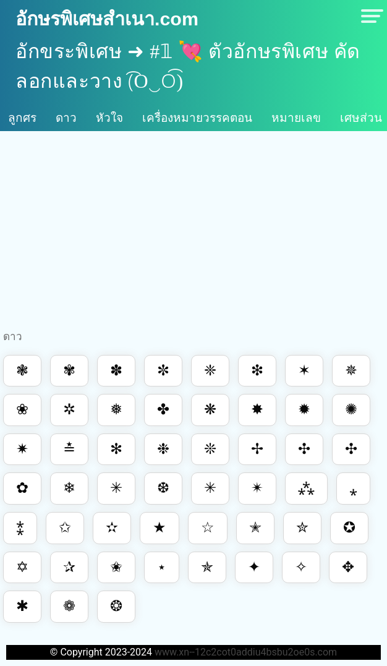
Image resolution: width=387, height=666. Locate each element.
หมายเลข (296, 118)
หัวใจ (109, 118)
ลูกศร (22, 118)
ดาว (66, 118)
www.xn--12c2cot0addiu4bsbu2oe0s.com (246, 652)
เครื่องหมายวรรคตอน (197, 118)
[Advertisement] (193, 233)
